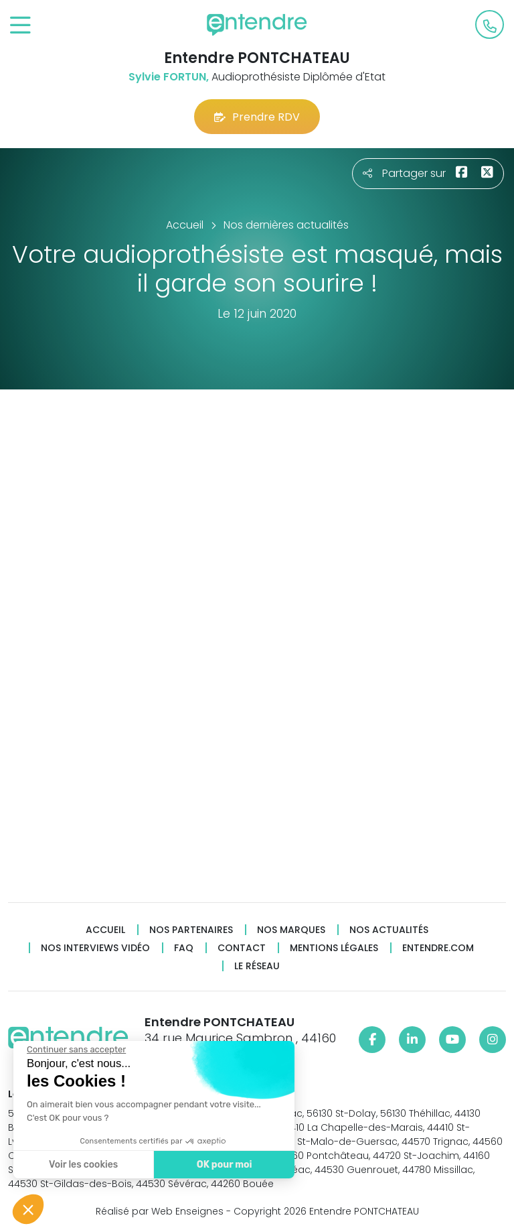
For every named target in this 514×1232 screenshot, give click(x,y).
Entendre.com (438, 948)
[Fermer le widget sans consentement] (75, 1049)
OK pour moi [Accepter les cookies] (224, 1164)
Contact (242, 948)
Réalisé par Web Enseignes (160, 1211)
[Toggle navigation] (20, 26)
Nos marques (291, 930)
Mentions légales (334, 948)
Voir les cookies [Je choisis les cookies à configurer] (82, 1164)
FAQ (183, 948)
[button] (28, 1209)
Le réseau (257, 966)
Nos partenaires (191, 930)
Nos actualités (388, 930)
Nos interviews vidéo (95, 948)
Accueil (105, 930)
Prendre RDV (257, 117)
